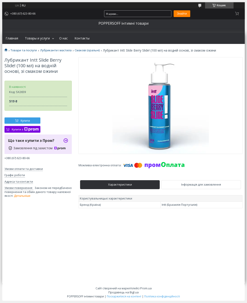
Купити (25, 120)
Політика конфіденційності (162, 296)
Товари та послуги (24, 50)
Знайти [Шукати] (182, 13)
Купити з (25, 129)
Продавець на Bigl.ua (123, 292)
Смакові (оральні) (87, 50)
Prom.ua (146, 288)
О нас (63, 38)
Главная (12, 38)
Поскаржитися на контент (124, 296)
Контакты (82, 38)
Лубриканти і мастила (56, 50)
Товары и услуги (37, 38)
